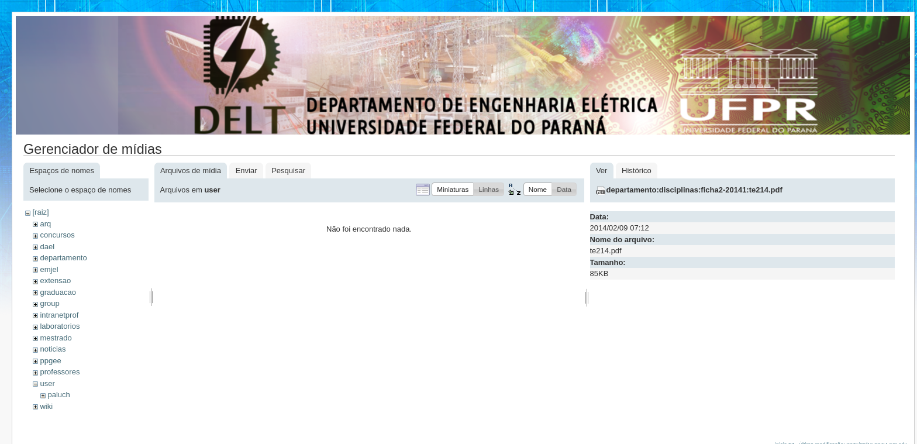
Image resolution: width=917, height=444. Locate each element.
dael (47, 246)
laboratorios (60, 326)
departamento (63, 257)
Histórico (636, 170)
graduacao (57, 292)
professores (60, 371)
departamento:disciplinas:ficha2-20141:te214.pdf (694, 189)
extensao (55, 280)
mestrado (55, 337)
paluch (58, 394)
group (49, 303)
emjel (49, 269)
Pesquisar (288, 170)
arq (45, 223)
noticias (53, 349)
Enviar (246, 170)
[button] (453, 189)
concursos (57, 234)
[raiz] (40, 212)
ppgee (50, 360)
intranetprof (59, 315)
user (47, 383)
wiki (46, 406)
